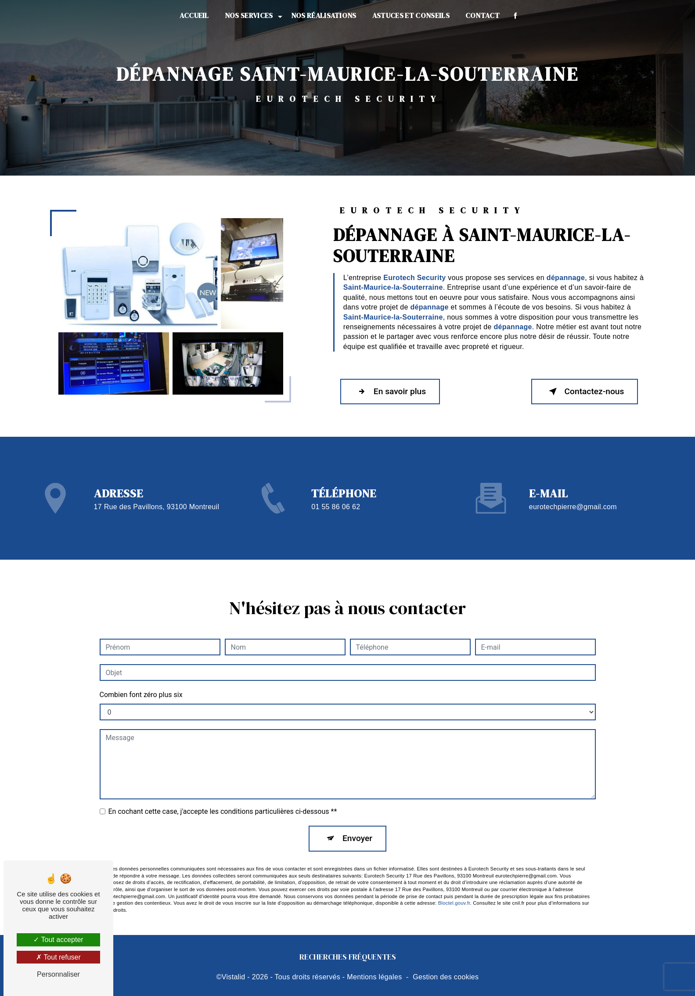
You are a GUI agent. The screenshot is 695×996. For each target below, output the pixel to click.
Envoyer (357, 827)
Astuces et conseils (411, 15)
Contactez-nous (584, 391)
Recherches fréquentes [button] (347, 957)
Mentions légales (374, 977)
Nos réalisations (324, 15)
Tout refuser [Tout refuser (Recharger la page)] (58, 957)
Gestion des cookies (446, 977)
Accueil (194, 15)
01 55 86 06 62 (335, 517)
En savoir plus (390, 391)
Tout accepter (58, 939)
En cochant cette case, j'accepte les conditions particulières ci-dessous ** (222, 800)
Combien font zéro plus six (141, 683)
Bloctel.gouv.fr (454, 891)
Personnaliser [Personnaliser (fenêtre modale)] (58, 974)
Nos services (249, 15)
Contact (482, 15)
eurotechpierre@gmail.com (573, 495)
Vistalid (233, 977)
